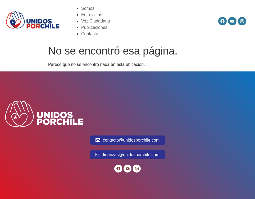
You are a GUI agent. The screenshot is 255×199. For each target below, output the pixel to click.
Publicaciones (94, 27)
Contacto (89, 33)
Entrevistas (91, 14)
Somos (87, 8)
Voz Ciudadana (95, 21)
